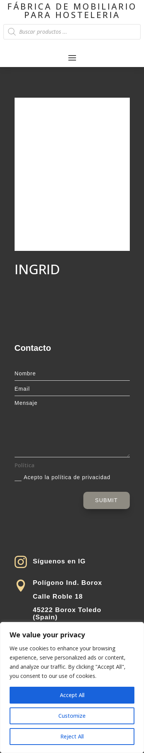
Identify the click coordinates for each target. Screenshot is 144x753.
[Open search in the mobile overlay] (71, 31)
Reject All (72, 736)
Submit (106, 500)
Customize (72, 715)
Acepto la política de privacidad (63, 477)
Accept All (72, 695)
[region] (72, 687)
